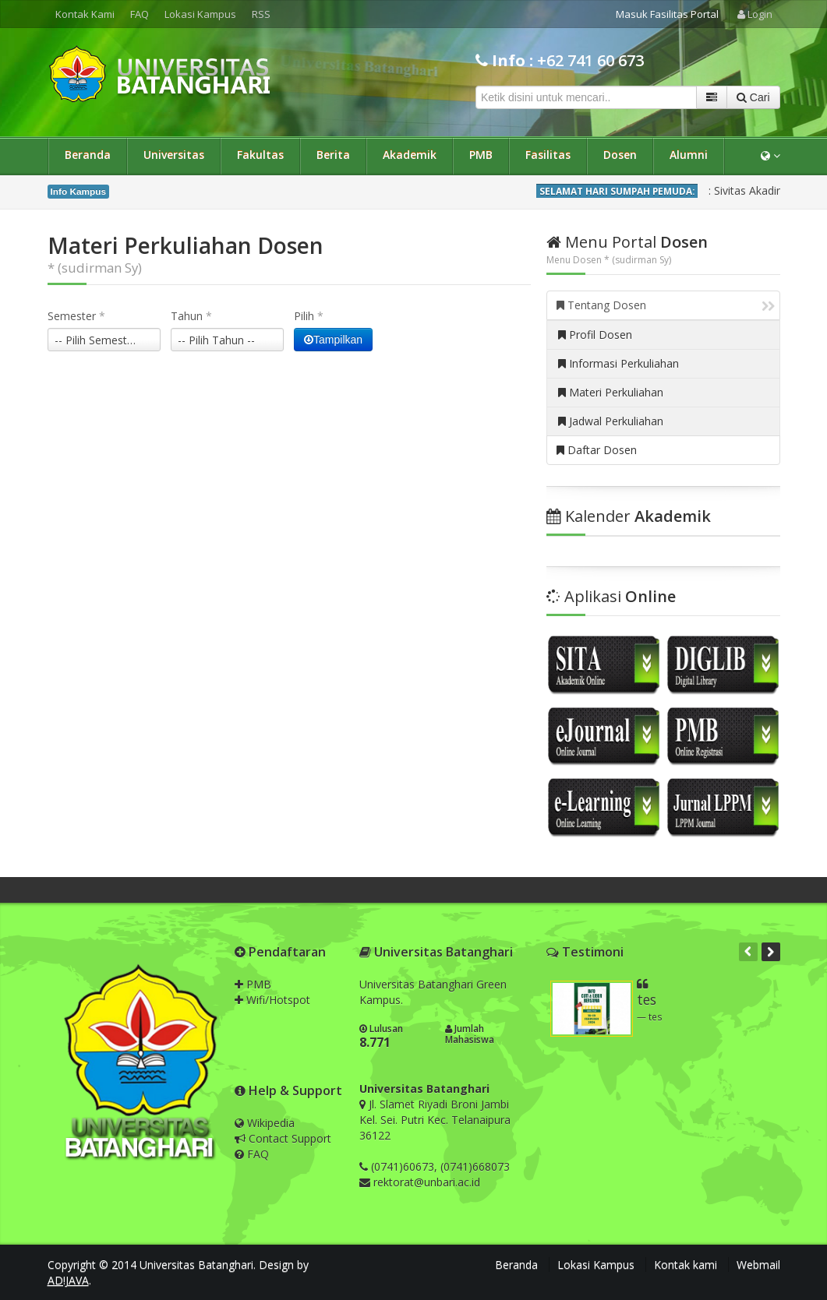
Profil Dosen (595, 334)
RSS (261, 14)
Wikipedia (265, 1122)
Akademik (409, 154)
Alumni (689, 154)
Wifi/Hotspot (272, 999)
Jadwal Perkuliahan (610, 421)
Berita (333, 154)
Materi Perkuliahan (610, 392)
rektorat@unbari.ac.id (426, 1182)
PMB (481, 154)
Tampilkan (333, 339)
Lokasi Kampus (200, 14)
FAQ (139, 14)
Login (754, 14)
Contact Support (283, 1138)
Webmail (758, 1264)
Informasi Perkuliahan (618, 363)
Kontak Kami (85, 14)
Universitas (173, 154)
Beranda (88, 154)
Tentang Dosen (666, 305)
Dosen (620, 154)
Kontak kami (685, 1264)
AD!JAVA (68, 1280)
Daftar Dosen (597, 449)
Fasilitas (548, 154)
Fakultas (260, 154)
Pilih (308, 315)
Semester (76, 315)
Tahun (191, 315)
